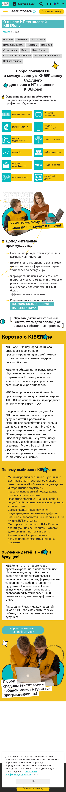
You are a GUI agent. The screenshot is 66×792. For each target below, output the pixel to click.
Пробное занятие (12, 61)
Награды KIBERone (13, 45)
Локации (8, 40)
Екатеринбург (26, 4)
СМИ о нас (22, 40)
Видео (24, 50)
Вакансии (46, 45)
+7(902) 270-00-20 (21, 11)
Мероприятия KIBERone (47, 56)
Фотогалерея (10, 50)
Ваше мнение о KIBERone (17, 56)
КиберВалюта (39, 50)
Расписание (38, 40)
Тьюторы (32, 45)
